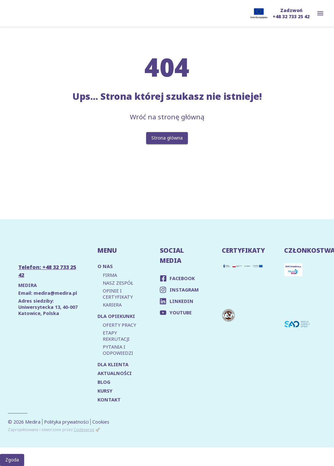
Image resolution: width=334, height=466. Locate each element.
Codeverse (84, 429)
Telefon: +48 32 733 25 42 (47, 270)
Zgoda (12, 460)
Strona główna (167, 138)
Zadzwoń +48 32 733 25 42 (291, 13)
